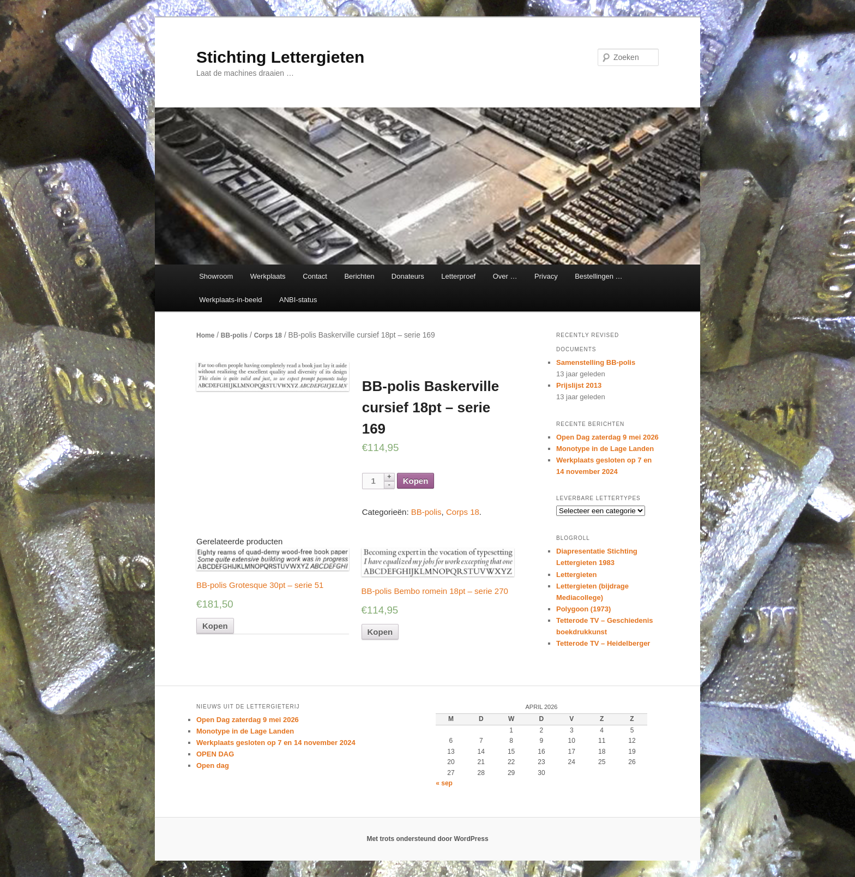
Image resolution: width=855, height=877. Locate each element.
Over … (505, 276)
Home (205, 335)
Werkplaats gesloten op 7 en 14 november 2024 (276, 742)
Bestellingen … (598, 276)
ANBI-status (298, 300)
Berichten (359, 276)
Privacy (546, 276)
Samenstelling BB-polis (595, 362)
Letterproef (458, 276)
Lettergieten (576, 574)
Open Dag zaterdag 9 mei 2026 (607, 437)
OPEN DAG (215, 754)
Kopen (416, 480)
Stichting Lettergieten (280, 57)
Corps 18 (268, 335)
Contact (315, 276)
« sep (444, 783)
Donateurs (408, 276)
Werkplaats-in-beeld (230, 300)
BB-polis (234, 335)
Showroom (216, 276)
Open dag (212, 765)
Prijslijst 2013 (578, 385)
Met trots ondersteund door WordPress (427, 839)
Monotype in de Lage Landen (605, 448)
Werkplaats (268, 276)
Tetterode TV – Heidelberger (603, 643)
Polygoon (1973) (583, 609)
